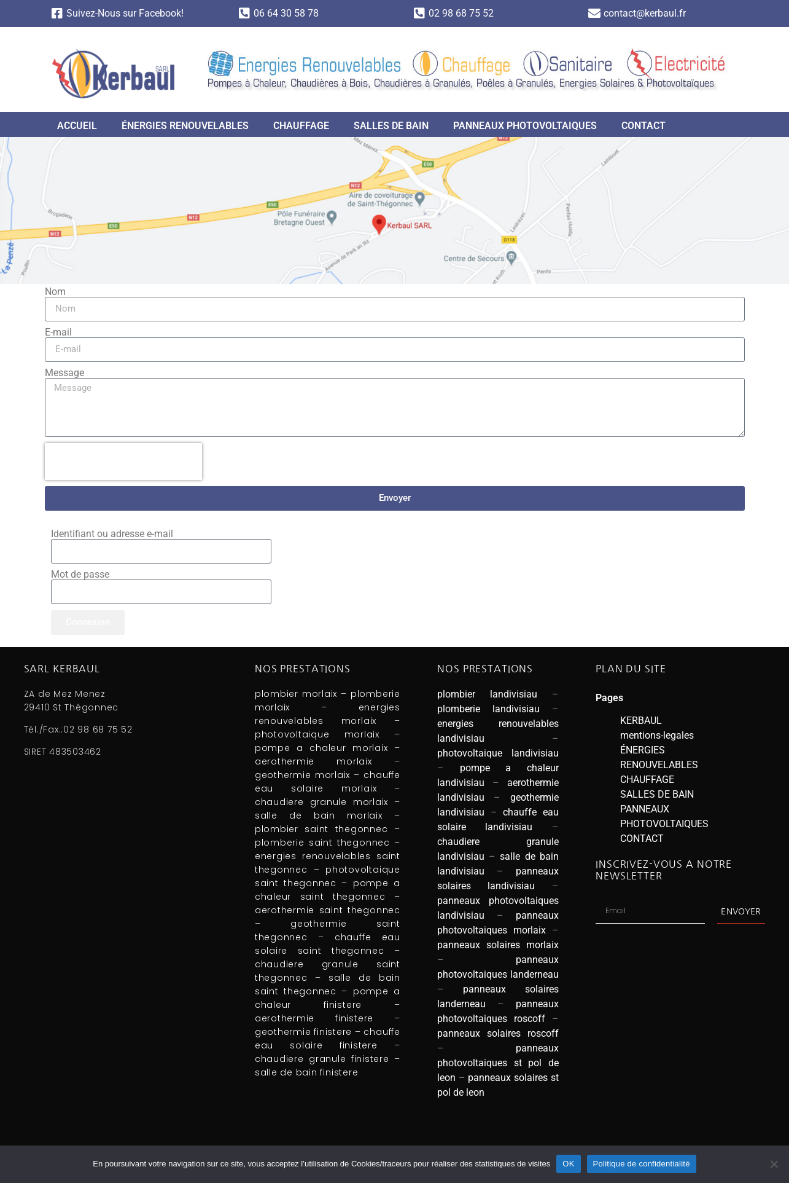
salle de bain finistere (306, 1072)
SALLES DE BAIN (391, 126)
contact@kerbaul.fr (645, 13)
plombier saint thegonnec (321, 829)
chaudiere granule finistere (322, 1059)
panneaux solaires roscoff (497, 1033)
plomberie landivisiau (488, 709)
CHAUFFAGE (301, 126)
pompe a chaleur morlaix (321, 748)
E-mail (58, 332)
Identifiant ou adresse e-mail (112, 534)
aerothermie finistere (314, 1018)
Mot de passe (80, 575)
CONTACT (643, 126)
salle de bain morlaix (319, 815)
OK (568, 1163)
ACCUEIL (77, 126)
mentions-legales (657, 735)
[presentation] (123, 461)
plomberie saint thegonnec (322, 842)
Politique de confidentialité (641, 1163)
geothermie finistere (303, 1032)
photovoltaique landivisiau (497, 753)
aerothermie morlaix (313, 761)
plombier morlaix (296, 694)
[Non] (774, 1164)
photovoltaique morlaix (317, 734)
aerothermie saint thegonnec (327, 910)
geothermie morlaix (302, 775)
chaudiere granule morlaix (321, 802)
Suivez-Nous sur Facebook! (125, 13)
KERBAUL (641, 720)
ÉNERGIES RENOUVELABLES (185, 126)
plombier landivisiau (487, 694)
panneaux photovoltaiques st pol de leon (497, 1062)
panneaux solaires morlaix (497, 945)
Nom (55, 292)
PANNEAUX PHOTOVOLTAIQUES (525, 126)
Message (64, 373)
